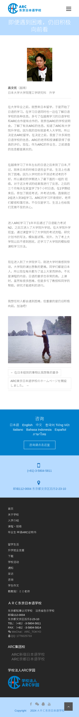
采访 (10, 573)
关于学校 (13, 514)
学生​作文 (13, 585)
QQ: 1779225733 (20, 636)
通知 (10, 568)
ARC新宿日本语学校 (26, 654)
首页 (10, 508)
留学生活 (13, 544)
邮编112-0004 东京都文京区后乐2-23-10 (39, 488)
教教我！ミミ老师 (19, 591)
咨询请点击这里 (39, 444)
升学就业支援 (16, 550)
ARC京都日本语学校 (26, 659)
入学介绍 (13, 520)
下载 (10, 556)
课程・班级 (15, 526)
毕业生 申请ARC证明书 (22, 532)
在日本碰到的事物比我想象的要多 (35, 372)
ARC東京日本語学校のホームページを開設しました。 (39, 383)
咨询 (10, 579)
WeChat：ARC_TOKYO (24, 631)
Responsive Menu (68, 9)
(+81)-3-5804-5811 (39, 470)
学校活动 (13, 562)
